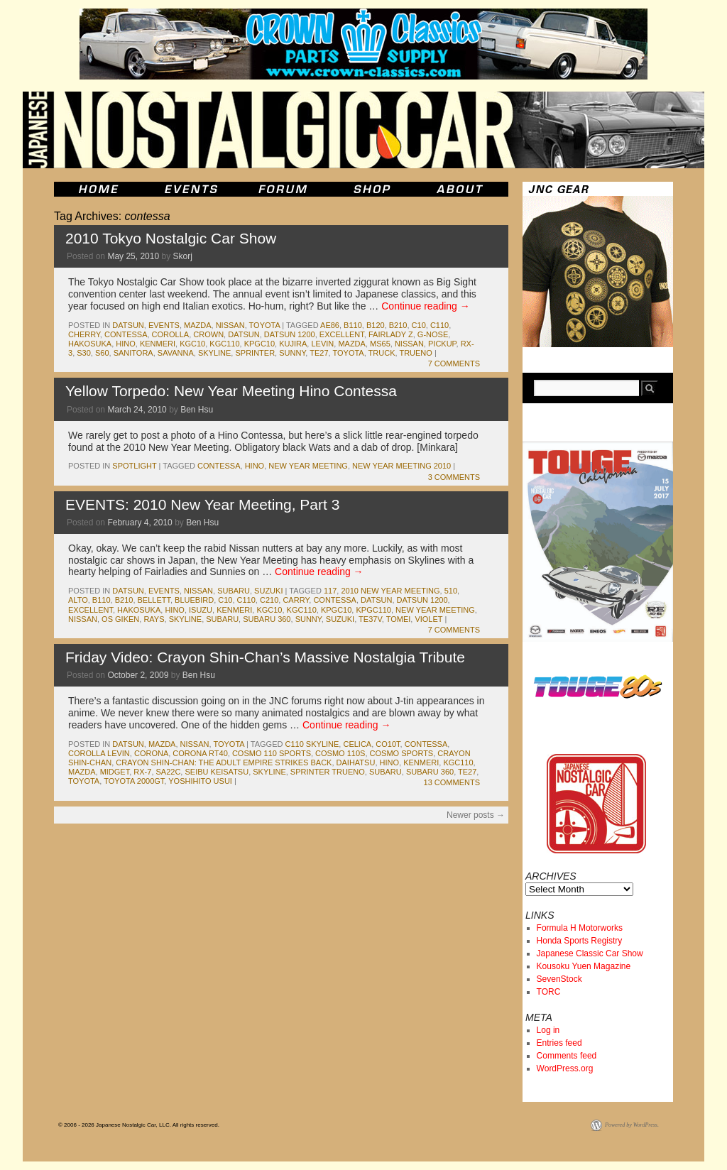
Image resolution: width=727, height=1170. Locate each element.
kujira (293, 343)
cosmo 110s (340, 753)
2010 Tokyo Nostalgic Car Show (170, 238)
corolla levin (99, 753)
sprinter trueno (327, 771)
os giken (120, 619)
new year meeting (308, 465)
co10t (388, 744)
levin (322, 343)
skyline (214, 353)
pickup (442, 343)
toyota (264, 325)
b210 (398, 325)
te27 (319, 353)
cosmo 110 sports (271, 753)
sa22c (168, 771)
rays (153, 619)
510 (450, 590)
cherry (84, 334)
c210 (269, 600)
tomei (398, 619)
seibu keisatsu (216, 771)
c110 (439, 325)
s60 (102, 353)
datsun (127, 325)
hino (126, 343)
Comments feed (567, 1056)
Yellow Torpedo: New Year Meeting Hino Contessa (231, 391)
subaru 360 (266, 619)
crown (208, 334)
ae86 (329, 325)
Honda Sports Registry (580, 941)
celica (357, 744)
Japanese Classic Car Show (590, 953)
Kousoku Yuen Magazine (584, 966)
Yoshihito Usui (200, 781)
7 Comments (454, 363)
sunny (292, 353)
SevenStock (559, 979)
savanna (176, 353)
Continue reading (425, 306)
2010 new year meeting (390, 590)
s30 (84, 353)
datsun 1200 (289, 334)
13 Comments (452, 782)
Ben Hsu (196, 410)
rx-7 (142, 771)
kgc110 (224, 343)
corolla (171, 334)
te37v (370, 619)
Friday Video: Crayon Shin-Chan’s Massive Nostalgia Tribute (265, 657)
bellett (154, 600)
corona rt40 (200, 753)
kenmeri (157, 343)
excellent (341, 334)
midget (115, 771)
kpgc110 (373, 610)
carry (296, 600)
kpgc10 (259, 343)
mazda (198, 325)
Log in (548, 1030)
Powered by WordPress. (632, 1125)
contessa (126, 334)
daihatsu (356, 762)
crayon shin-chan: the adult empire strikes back (224, 762)
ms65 (380, 343)
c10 (419, 325)
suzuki (268, 590)
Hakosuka (89, 343)
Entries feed (559, 1043)
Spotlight (134, 465)
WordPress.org (565, 1068)
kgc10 (192, 343)
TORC (549, 992)
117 (330, 590)
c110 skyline (312, 744)
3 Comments (454, 477)
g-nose (432, 334)
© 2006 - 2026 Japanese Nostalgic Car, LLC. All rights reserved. (138, 1125)
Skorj (182, 256)
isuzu (200, 610)
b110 (353, 325)
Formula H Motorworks (580, 928)
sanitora (133, 353)
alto (78, 600)
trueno (415, 353)
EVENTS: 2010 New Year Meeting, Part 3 (202, 504)
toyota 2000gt (134, 781)
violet (428, 619)
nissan (230, 325)
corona (151, 753)
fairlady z (390, 334)
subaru (233, 590)
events (164, 325)
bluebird (194, 600)
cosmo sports (402, 753)
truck (381, 353)
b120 (375, 325)
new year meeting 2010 (401, 465)
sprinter (255, 353)
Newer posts (476, 815)
